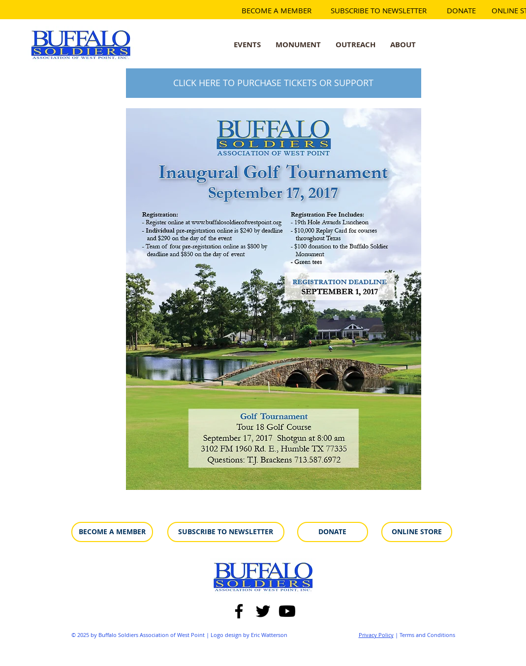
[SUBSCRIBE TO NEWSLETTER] (378, 10)
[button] (298, 44)
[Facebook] (238, 611)
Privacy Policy (376, 634)
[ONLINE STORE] (416, 532)
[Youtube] (287, 611)
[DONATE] (461, 10)
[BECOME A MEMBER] (276, 10)
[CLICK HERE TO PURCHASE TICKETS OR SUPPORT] (273, 83)
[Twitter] (263, 611)
